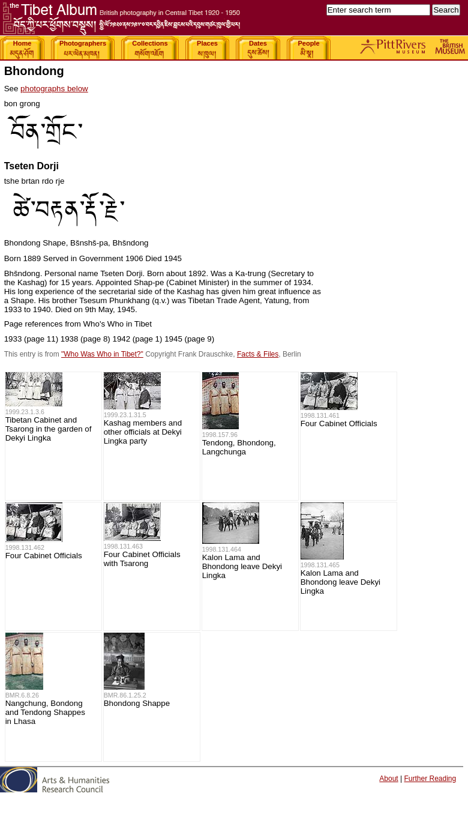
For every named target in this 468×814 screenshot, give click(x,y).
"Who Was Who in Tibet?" (102, 354)
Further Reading (430, 778)
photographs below (54, 88)
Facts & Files (257, 354)
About (388, 778)
